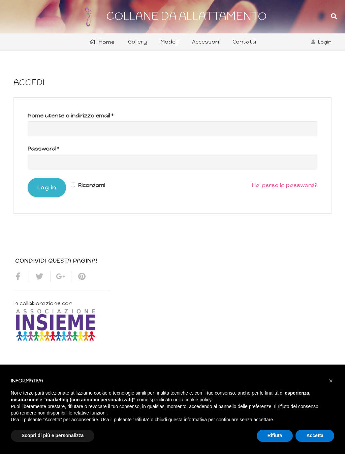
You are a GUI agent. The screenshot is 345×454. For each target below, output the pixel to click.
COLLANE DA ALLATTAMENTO (186, 16)
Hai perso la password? (284, 185)
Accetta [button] (314, 435)
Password (43, 148)
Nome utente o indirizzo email (71, 115)
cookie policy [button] (198, 399)
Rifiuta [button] (275, 435)
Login (325, 42)
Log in (47, 187)
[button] (330, 380)
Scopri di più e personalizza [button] (53, 435)
